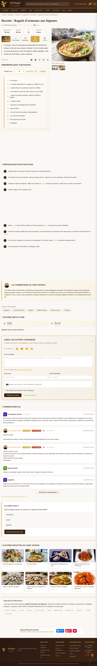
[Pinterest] (35, 60)
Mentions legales (75, 651)
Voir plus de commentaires (48, 492)
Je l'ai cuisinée (15, 39)
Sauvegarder (25, 39)
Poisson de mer (55, 310)
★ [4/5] (28, 25)
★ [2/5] (22, 25)
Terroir (23, 10)
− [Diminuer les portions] (15, 71)
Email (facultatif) (54, 373)
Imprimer (45, 39)
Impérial (43, 71)
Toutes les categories (43, 646)
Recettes (14, 10)
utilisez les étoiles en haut (24, 369)
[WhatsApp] (43, 60)
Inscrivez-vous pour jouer (14, 532)
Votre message (9, 354)
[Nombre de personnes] (19, 71)
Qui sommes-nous (75, 645)
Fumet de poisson (18, 310)
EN (95, 4)
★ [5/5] (31, 25)
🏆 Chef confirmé (36, 430)
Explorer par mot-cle (45, 656)
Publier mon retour (13, 395)
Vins (30, 10)
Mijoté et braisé (42, 310)
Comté (8, 520)
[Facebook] (31, 60)
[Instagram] (68, 631)
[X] (39, 60)
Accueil (5, 10)
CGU (71, 653)
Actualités (38, 10)
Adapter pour (8, 71)
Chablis (49, 606)
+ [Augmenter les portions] (23, 71)
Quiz (63, 10)
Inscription (73, 656)
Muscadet (60, 606)
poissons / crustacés (10, 606)
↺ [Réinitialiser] (35, 71)
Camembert (9, 514)
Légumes (6, 310)
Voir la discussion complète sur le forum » (14, 496)
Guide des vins (60, 645)
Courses (35, 39)
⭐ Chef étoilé (26, 430)
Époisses (9, 525)
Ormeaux (33, 15)
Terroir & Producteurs (59, 649)
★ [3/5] (25, 25)
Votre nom (7, 373)
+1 (43, 430)
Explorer (56, 10)
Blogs (70, 10)
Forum (47, 10)
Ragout (30, 310)
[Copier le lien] (47, 60)
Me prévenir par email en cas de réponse (19, 390)
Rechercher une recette (45, 651)
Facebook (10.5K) (89, 646)
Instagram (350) (89, 651)
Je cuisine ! (6, 39)
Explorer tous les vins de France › (12, 330)
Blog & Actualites (60, 653)
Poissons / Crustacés (21, 15)
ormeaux (72, 604)
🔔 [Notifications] (90, 4)
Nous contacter (74, 648)
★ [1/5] (19, 25)
